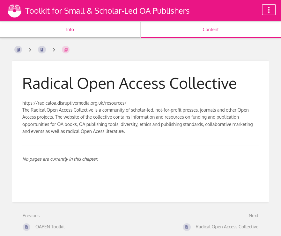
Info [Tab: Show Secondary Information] (70, 29)
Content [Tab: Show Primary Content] (211, 29)
